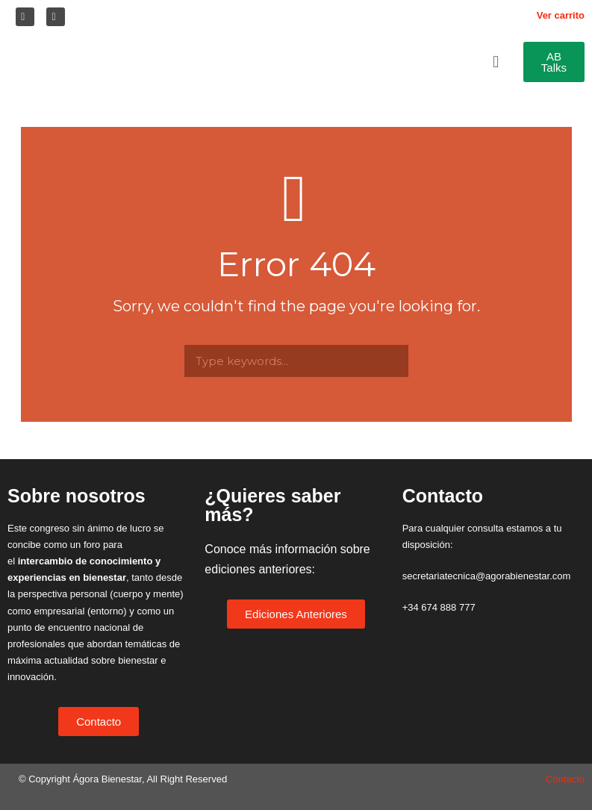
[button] (497, 61)
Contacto (565, 779)
